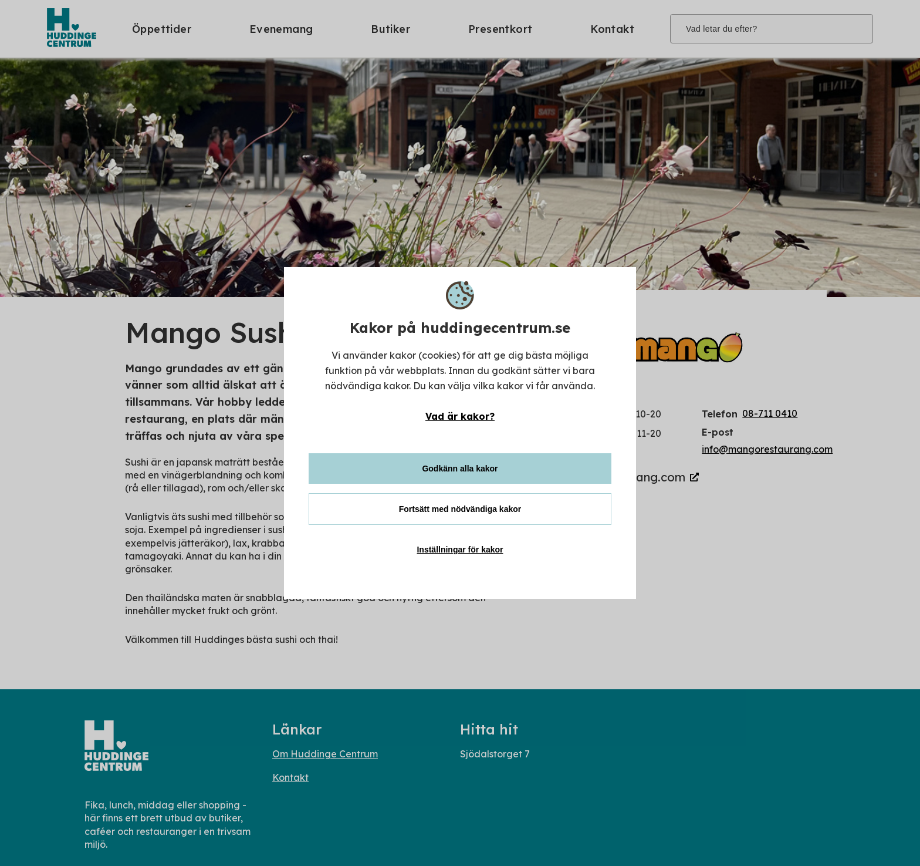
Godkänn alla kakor (460, 468)
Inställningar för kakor (460, 549)
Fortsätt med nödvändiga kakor (460, 509)
